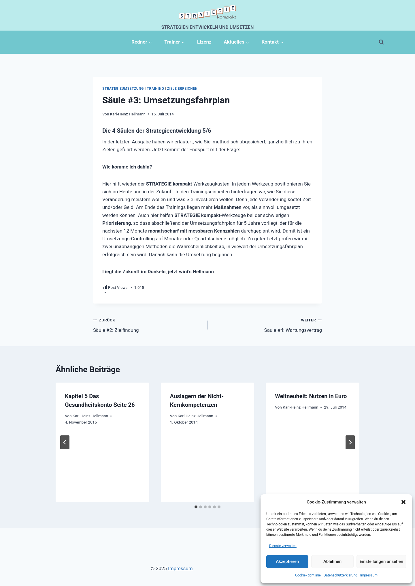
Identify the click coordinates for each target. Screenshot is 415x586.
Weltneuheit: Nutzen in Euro (311, 396)
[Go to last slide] (64, 442)
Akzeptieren (287, 561)
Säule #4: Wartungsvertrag (267, 324)
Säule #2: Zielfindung (148, 324)
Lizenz (204, 42)
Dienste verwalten (283, 546)
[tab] (196, 507)
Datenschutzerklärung (340, 575)
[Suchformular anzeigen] (381, 42)
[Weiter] (350, 442)
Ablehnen (332, 561)
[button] (403, 502)
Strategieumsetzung (123, 89)
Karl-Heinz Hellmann (128, 114)
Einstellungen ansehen (381, 561)
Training (155, 89)
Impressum (369, 575)
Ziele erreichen (182, 89)
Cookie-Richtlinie (308, 575)
